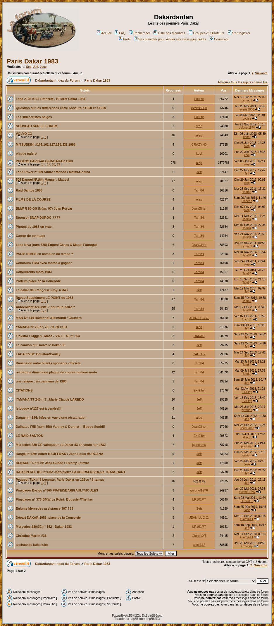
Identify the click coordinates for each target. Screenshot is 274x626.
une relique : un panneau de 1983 (41, 381)
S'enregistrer (239, 33)
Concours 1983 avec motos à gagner (44, 263)
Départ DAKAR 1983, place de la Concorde (48, 517)
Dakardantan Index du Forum (57, 80)
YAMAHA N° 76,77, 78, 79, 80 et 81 (41, 327)
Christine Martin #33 (31, 535)
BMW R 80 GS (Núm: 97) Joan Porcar (44, 208)
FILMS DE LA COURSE (33, 199)
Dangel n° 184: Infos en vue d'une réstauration (51, 417)
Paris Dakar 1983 (32, 61)
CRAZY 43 (199, 144)
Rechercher (139, 33)
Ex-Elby (199, 390)
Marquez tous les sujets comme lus (242, 82)
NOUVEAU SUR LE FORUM (36, 126)
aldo (199, 417)
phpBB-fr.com (138, 618)
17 (48, 164)
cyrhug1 (247, 100)
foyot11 (247, 319)
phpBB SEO (153, 618)
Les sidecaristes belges (34, 117)
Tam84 (199, 190)
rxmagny (246, 546)
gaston (246, 455)
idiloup (247, 437)
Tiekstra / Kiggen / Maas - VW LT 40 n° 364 (48, 336)
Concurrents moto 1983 (34, 272)
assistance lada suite (32, 544)
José (43, 66)
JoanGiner (199, 208)
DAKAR (199, 336)
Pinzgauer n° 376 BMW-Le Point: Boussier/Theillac (54, 499)
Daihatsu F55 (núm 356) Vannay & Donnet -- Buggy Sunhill (60, 426)
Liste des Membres (169, 33)
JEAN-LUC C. (199, 318)
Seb (28, 66)
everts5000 (199, 108)
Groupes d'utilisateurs (206, 33)
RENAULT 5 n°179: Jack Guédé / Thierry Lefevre (52, 463)
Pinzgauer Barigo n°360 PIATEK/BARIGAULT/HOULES (57, 490)
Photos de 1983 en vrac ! (35, 226)
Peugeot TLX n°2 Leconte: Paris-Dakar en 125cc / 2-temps (60, 479)
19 (58, 164)
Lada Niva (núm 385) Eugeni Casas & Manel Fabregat (56, 244)
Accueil (104, 33)
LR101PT (199, 499)
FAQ (120, 33)
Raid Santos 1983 (29, 190)
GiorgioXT (247, 519)
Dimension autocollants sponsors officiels (48, 363)
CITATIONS (24, 390)
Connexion (220, 39)
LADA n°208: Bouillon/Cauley (38, 354)
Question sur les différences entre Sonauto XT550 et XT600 (61, 108)
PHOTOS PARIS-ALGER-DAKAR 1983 (44, 161)
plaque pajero (26, 153)
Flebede (247, 201)
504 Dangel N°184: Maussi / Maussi (42, 179)
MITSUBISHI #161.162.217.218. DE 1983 (45, 144)
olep (199, 135)
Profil (124, 39)
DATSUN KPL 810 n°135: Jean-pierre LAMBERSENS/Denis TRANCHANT (70, 472)
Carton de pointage (30, 235)
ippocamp (199, 444)
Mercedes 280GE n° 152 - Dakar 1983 (44, 526)
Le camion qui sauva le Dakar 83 (40, 345)
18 (53, 164)
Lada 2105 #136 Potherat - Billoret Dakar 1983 (50, 99)
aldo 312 (199, 544)
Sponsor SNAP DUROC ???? (38, 217)
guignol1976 (247, 127)
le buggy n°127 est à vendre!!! (38, 408)
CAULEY (199, 354)
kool (199, 153)
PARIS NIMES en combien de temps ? (44, 254)
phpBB (128, 615)
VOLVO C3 (24, 133)
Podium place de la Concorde (38, 281)
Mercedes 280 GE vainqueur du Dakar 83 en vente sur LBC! (61, 444)
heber (247, 137)
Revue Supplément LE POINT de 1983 (44, 297)
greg (199, 126)
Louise (199, 99)
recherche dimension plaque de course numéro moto (56, 372)
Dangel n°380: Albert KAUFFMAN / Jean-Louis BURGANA (59, 454)
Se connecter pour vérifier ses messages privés (170, 39)
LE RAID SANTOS (29, 435)
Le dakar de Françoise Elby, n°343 (42, 290)
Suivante (261, 73)
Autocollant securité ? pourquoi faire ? (45, 307)
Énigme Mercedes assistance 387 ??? (44, 508)
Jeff (35, 66)
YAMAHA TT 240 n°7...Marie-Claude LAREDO (50, 399)
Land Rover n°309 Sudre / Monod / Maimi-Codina (53, 172)
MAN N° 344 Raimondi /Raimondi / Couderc (49, 318)
